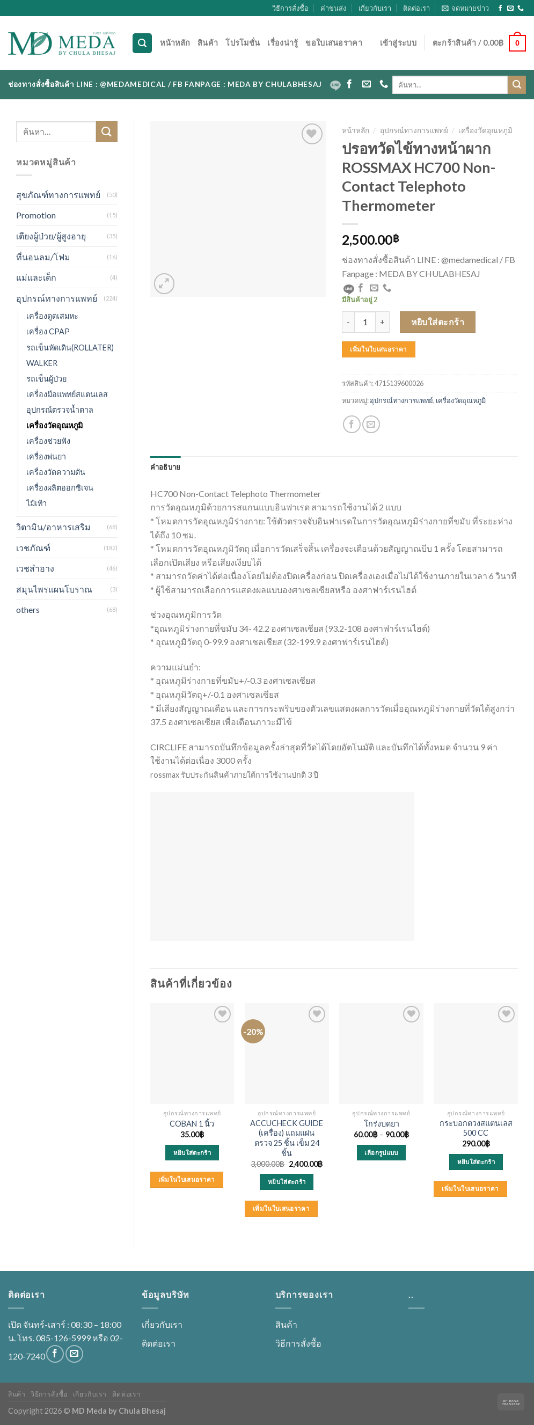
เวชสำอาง (35, 568)
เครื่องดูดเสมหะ (52, 315)
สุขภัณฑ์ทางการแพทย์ (58, 194)
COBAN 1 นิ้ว (192, 1123)
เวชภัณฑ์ (33, 548)
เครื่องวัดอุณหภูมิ (54, 425)
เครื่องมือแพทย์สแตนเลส (67, 394)
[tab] (165, 467)
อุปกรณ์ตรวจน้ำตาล (59, 409)
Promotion (36, 215)
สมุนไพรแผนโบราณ (54, 589)
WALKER (41, 363)
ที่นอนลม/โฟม (43, 257)
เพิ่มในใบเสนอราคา (378, 349)
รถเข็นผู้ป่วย (46, 378)
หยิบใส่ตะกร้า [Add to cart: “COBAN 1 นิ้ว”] (192, 1152)
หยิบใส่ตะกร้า (438, 322)
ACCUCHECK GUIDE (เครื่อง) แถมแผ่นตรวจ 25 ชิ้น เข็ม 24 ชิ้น (286, 1138)
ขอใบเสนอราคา (333, 42)
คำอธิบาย (165, 467)
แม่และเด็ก (36, 277)
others (28, 609)
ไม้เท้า (36, 503)
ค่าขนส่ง (333, 8)
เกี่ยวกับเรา (375, 8)
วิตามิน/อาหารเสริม (53, 527)
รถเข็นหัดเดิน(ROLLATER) (70, 347)
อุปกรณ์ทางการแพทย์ (56, 298)
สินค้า (207, 42)
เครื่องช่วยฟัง (48, 440)
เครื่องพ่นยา (46, 456)
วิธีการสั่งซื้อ (290, 8)
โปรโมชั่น (242, 42)
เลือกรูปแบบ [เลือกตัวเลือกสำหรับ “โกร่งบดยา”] (381, 1152)
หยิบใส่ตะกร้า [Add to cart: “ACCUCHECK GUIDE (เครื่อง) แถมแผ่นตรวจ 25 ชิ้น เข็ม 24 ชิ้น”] (286, 1181)
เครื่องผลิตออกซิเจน (59, 487)
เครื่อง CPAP (48, 331)
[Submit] (517, 85)
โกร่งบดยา (381, 1123)
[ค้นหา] (142, 43)
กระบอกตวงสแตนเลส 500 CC (476, 1128)
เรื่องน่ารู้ (282, 42)
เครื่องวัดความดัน (55, 472)
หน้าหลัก (175, 42)
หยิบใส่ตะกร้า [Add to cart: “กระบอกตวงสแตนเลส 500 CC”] (476, 1161)
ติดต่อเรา (416, 8)
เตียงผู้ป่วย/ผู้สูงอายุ (51, 236)
